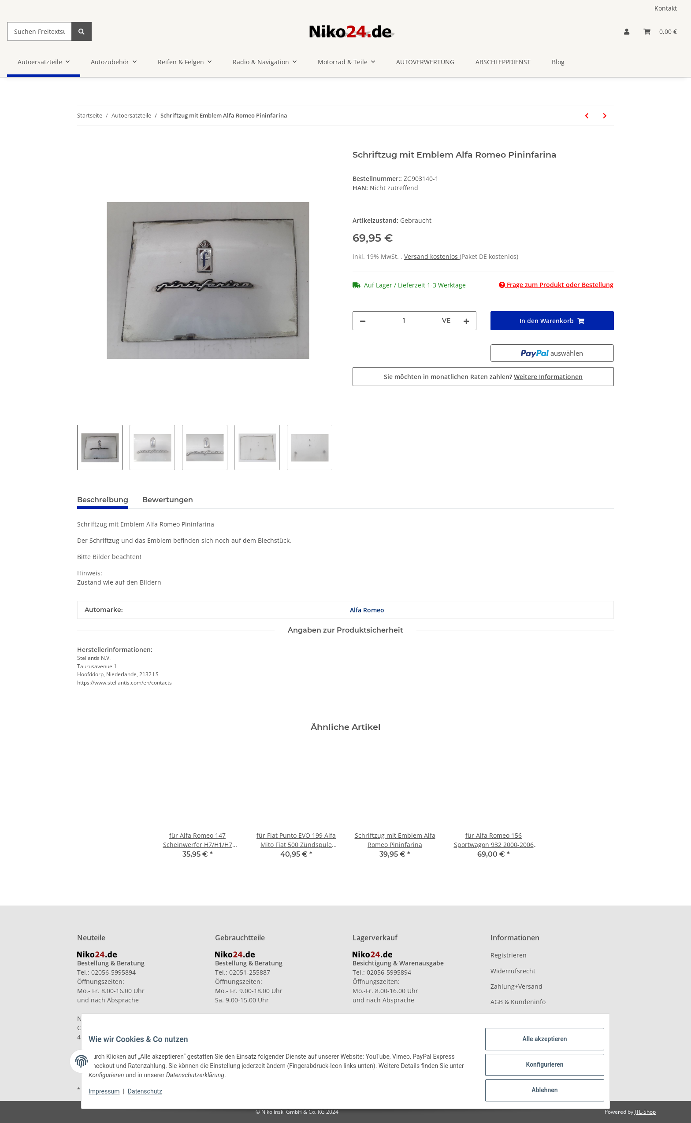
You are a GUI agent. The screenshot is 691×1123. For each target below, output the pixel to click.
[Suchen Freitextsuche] (39, 31)
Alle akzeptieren (537, 1045)
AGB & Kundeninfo (518, 1002)
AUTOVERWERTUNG (425, 62)
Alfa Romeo (367, 610)
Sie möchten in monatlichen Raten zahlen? (483, 376)
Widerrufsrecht (512, 971)
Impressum (111, 1095)
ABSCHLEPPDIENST (503, 62)
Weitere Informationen (548, 376)
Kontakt (665, 8)
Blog (558, 62)
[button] (626, 31)
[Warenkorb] (660, 31)
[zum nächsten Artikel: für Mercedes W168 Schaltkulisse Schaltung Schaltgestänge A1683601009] (605, 115)
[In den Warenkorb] (84, 145)
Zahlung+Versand (516, 986)
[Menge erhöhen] (466, 321)
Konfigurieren (537, 1068)
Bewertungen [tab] (167, 500)
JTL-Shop (645, 1112)
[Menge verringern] (362, 321)
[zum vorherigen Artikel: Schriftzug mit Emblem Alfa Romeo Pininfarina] (587, 115)
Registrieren (508, 955)
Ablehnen (537, 1091)
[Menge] (404, 321)
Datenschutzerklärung (523, 1017)
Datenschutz (152, 1095)
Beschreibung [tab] (102, 500)
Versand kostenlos (432, 256)
